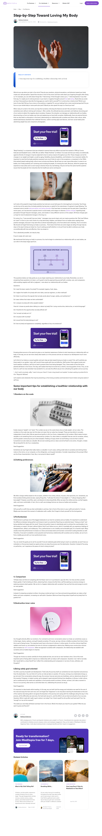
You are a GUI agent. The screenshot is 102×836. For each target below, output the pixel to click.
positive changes (71, 210)
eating (72, 99)
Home (15, 9)
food (66, 99)
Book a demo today (92, 3)
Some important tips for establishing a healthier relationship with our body (43, 79)
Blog (20, 9)
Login (81, 3)
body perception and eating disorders (40, 208)
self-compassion (29, 647)
